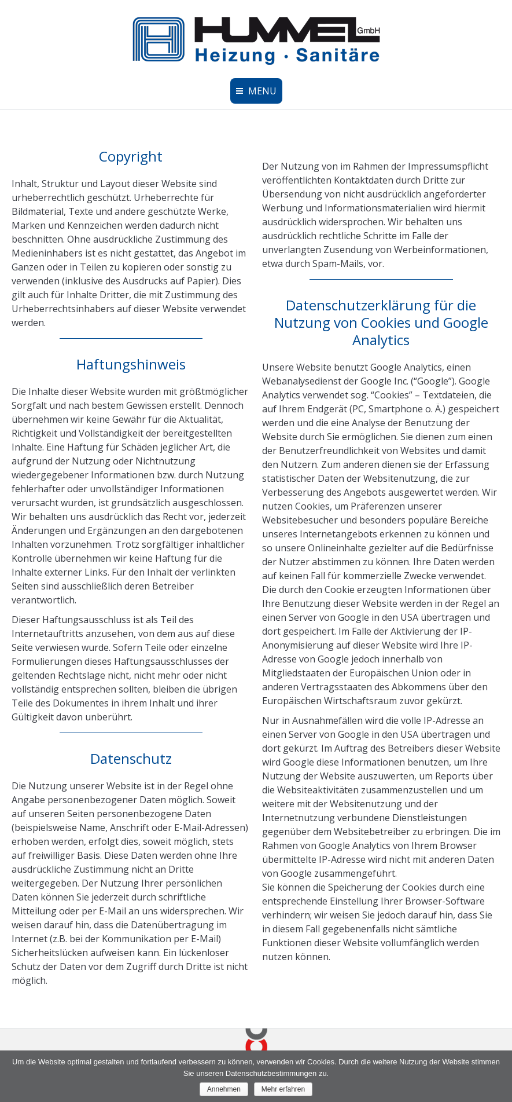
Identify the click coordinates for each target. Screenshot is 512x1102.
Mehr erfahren (283, 1089)
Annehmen (224, 1089)
